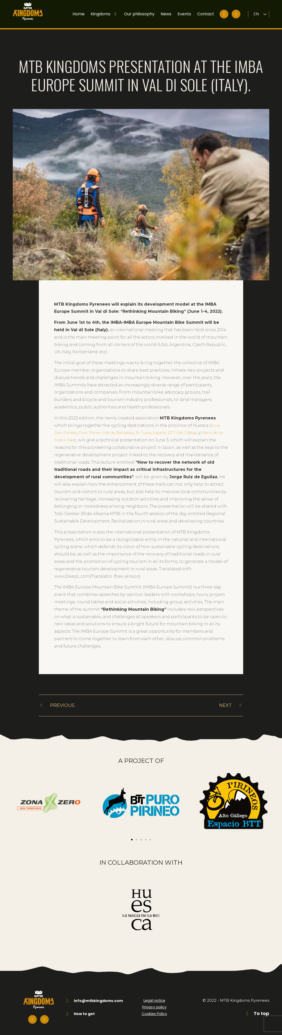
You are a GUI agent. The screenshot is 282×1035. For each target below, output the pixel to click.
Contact (205, 14)
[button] (8, 798)
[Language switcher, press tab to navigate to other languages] (260, 14)
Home (79, 14)
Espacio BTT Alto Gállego (197, 420)
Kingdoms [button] (104, 14)
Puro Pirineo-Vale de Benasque (117, 420)
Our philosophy (139, 14)
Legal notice (154, 996)
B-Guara (160, 420)
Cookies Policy (154, 1009)
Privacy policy (154, 1003)
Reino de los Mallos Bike (80, 428)
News (166, 14)
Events (184, 14)
